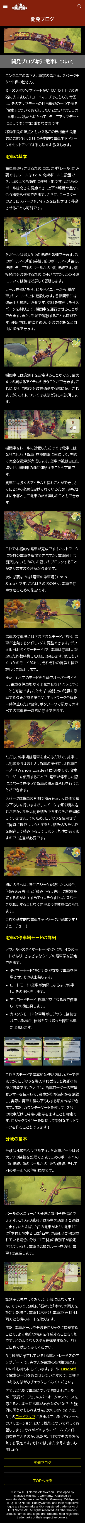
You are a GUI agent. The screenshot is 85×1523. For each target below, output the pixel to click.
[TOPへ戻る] (42, 1480)
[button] (5, 6)
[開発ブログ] (42, 1462)
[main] (43, 19)
